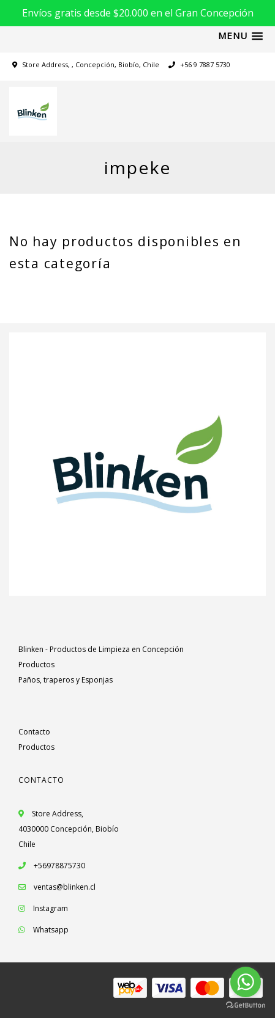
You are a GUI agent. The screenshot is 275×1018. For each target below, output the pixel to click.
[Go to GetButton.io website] (245, 1005)
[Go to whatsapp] (245, 982)
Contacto (34, 732)
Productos (36, 664)
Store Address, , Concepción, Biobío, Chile (90, 64)
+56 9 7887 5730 (199, 64)
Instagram (50, 908)
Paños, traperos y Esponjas (65, 680)
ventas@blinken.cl (65, 887)
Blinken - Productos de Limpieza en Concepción (101, 649)
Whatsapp (51, 930)
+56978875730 (51, 865)
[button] (240, 36)
